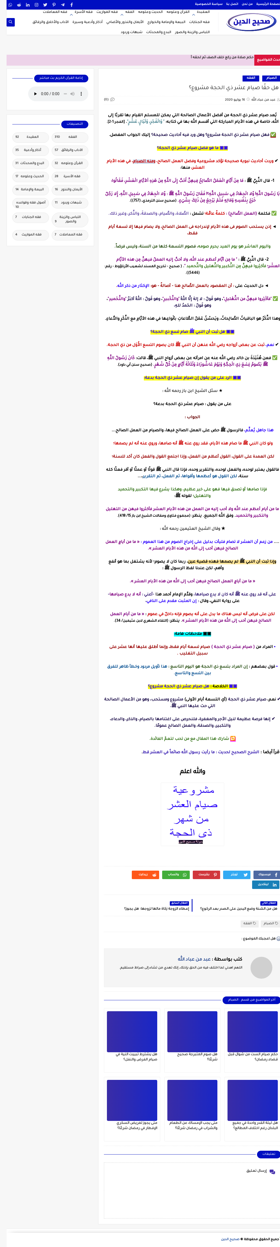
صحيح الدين (223, 1240)
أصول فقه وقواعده (24, 204)
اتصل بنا (226, 4)
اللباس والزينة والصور (185, 32)
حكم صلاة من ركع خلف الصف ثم (221, 58)
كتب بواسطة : (203, 959)
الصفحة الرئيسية (262, 4)
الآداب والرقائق (62, 151)
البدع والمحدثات (152, 32)
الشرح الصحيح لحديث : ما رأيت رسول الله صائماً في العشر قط (194, 753)
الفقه (123, 12)
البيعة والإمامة (23, 190)
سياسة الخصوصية (202, 4)
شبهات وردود (125, 32)
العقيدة (196, 12)
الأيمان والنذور (62, 190)
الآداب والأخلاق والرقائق (44, 22)
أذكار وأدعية (21, 151)
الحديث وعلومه (144, 12)
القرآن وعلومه (171, 12)
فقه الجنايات (193, 22)
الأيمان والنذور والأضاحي (118, 22)
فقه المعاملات (48, 12)
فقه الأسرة (77, 12)
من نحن (240, 4)
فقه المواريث (100, 12)
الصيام (265, 78)
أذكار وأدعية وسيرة (81, 22)
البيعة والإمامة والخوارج (160, 22)
